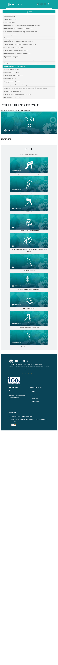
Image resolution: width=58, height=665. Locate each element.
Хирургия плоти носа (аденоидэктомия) (29, 193)
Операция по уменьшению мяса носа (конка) (29, 346)
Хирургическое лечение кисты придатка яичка (17, 94)
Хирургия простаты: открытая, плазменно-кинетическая (20, 44)
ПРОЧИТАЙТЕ (6, 139)
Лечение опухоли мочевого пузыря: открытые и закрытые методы (23, 60)
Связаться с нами (13, 402)
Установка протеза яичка (11, 35)
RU (37, 4)
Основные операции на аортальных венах (29, 327)
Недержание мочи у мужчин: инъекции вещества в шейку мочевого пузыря (25, 88)
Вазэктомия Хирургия (10, 16)
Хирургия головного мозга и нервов (39, 396)
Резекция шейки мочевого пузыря (14, 66)
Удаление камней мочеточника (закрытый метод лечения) (20, 31)
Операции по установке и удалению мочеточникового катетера (22, 25)
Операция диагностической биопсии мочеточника (18, 28)
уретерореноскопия (9, 22)
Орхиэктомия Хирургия (11, 57)
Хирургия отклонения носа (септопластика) (29, 289)
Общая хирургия (36, 403)
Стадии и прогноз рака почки (12, 97)
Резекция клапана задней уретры (13, 47)
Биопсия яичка (8, 38)
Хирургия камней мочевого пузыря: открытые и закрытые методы (23, 63)
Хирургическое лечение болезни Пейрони (16, 50)
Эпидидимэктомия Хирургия (12, 91)
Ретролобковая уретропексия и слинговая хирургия (18, 41)
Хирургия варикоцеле (10, 19)
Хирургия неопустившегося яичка (14, 75)
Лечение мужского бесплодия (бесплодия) (16, 85)
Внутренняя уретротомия (11, 72)
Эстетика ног (29, 211)
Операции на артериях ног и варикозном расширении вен (29, 174)
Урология (29, 12)
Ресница (34, 391)
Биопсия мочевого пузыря (11, 69)
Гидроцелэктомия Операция (12, 82)
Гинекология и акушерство (38, 407)
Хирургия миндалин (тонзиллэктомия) (29, 230)
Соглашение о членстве (15, 399)
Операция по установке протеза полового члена (17, 53)
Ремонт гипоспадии (10, 78)
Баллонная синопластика (29, 270)
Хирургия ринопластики (29, 308)
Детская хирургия (36, 400)
